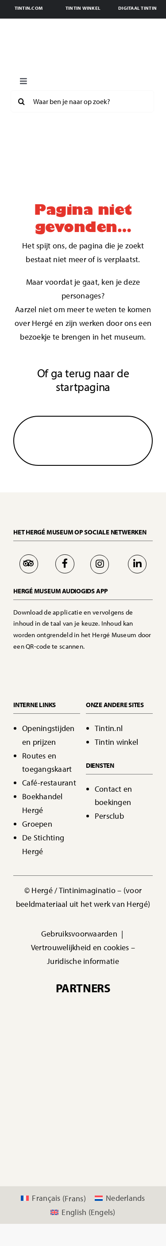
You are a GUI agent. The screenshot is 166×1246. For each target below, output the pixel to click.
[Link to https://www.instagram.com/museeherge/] (99, 564)
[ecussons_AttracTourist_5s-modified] (115, 1103)
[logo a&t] (83, 1143)
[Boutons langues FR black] (62, 78)
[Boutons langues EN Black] (115, 78)
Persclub (109, 816)
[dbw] (115, 1063)
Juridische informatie (83, 961)
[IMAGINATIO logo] (83, 1030)
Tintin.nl (109, 728)
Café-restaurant (49, 783)
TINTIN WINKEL (83, 8)
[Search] (22, 101)
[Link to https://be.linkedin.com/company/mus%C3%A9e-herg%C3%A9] (137, 564)
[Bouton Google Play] (113, 663)
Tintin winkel (117, 742)
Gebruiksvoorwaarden (80, 934)
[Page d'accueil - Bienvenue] (83, 49)
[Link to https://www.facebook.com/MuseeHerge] (64, 563)
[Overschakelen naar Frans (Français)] (53, 1198)
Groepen (37, 824)
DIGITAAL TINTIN (137, 8)
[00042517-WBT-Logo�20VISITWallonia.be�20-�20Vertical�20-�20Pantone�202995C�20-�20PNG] (51, 1063)
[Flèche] (83, 434)
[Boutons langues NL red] (89, 78)
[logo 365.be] (51, 1103)
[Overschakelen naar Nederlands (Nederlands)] (120, 1198)
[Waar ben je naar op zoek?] (82, 101)
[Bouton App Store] (45, 663)
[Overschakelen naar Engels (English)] (83, 1212)
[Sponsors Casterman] (83, 1007)
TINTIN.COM (29, 8)
